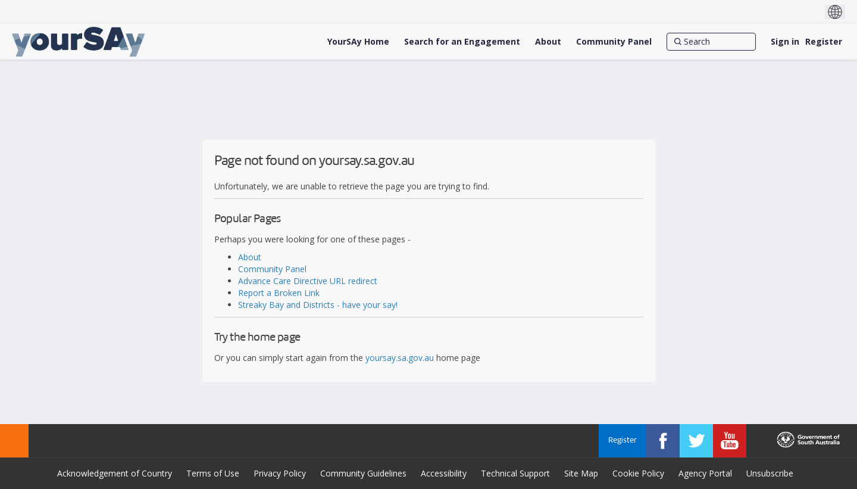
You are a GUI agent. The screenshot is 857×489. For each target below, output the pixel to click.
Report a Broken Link (279, 292)
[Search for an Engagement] (462, 42)
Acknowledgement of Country (114, 473)
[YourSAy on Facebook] (663, 440)
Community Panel (272, 269)
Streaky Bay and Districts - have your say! (318, 304)
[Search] (711, 42)
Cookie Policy (638, 473)
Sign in (785, 41)
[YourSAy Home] (358, 42)
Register (823, 41)
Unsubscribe (769, 473)
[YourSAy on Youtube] (729, 440)
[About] (548, 42)
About (249, 257)
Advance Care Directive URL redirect (307, 280)
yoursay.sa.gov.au (399, 357)
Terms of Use (212, 473)
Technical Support (515, 473)
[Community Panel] (614, 42)
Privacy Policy (280, 473)
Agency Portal (705, 473)
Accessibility (444, 473)
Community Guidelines (363, 473)
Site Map (581, 473)
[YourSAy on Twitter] (696, 440)
